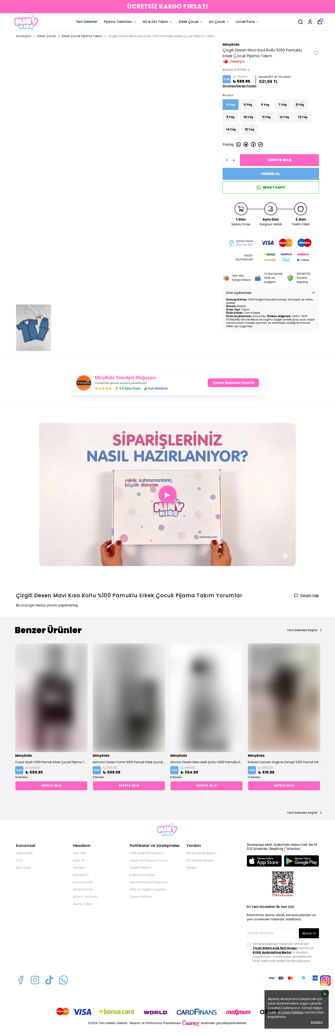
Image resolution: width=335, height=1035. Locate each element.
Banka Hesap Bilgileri (201, 853)
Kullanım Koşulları (142, 875)
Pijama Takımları (120, 21)
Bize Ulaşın (23, 867)
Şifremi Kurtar (83, 889)
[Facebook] (20, 980)
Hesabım (79, 867)
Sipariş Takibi (82, 904)
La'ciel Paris (247, 21)
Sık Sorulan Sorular (200, 860)
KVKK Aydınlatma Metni (147, 853)
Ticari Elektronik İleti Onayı (275, 948)
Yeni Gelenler (86, 21)
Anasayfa (26, 36)
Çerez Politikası (141, 896)
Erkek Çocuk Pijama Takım (82, 36)
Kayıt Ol (78, 860)
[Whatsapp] (63, 980)
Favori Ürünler (83, 882)
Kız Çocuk (219, 21)
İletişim (192, 867)
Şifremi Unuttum (85, 896)
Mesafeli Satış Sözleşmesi (148, 882)
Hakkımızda (24, 853)
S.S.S (19, 860)
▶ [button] (167, 494)
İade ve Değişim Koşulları (148, 889)
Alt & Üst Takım (157, 21)
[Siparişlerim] (310, 22)
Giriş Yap (79, 853)
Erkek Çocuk (191, 21)
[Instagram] (35, 980)
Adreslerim (81, 875)
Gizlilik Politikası (140, 867)
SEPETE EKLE (279, 160)
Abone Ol (309, 933)
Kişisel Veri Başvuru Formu (149, 860)
